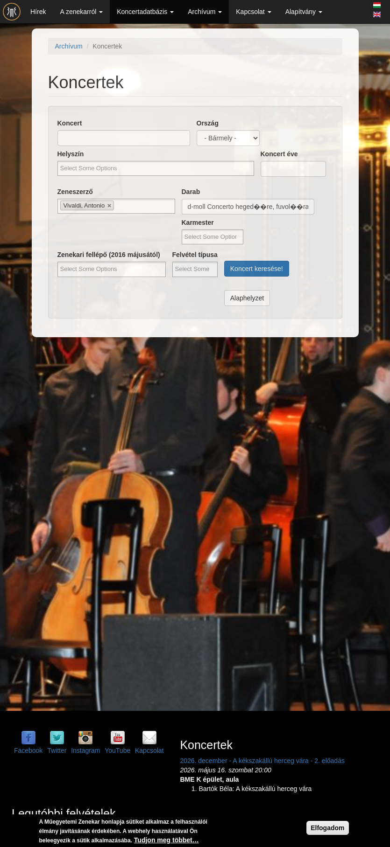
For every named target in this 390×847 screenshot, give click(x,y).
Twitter (56, 750)
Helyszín (70, 154)
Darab (191, 191)
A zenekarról (81, 11)
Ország (208, 123)
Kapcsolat (253, 11)
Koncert (69, 123)
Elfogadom (327, 828)
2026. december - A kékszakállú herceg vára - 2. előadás (262, 760)
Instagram (85, 750)
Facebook (28, 750)
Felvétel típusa (195, 254)
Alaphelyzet (247, 298)
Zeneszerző (75, 191)
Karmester (198, 222)
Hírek (38, 11)
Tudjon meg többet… (166, 840)
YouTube (117, 750)
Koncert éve (279, 154)
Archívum (205, 11)
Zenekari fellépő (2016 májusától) (108, 254)
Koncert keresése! (256, 268)
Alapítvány (303, 11)
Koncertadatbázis (145, 11)
